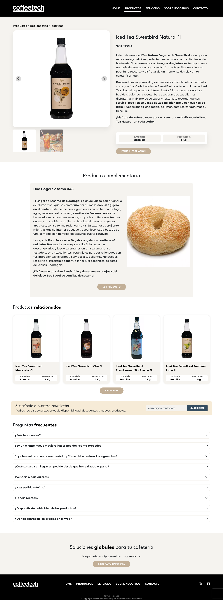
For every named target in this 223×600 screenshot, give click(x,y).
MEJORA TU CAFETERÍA (111, 564)
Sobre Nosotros (176, 8)
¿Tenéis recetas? (26, 498)
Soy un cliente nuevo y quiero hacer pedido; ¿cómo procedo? (58, 445)
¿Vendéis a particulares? (32, 477)
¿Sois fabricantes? (28, 435)
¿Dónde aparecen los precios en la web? (43, 518)
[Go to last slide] (18, 78)
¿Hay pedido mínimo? (30, 487)
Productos (132, 8)
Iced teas (57, 26)
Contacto (200, 8)
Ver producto (112, 286)
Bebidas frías (39, 26)
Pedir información (133, 151)
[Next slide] (104, 78)
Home (116, 8)
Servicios (153, 8)
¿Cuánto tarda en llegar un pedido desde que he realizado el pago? (62, 466)
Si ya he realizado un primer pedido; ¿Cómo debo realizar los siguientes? (66, 456)
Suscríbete (197, 408)
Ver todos (111, 390)
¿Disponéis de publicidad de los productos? (46, 508)
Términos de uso (111, 596)
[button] (24, 141)
